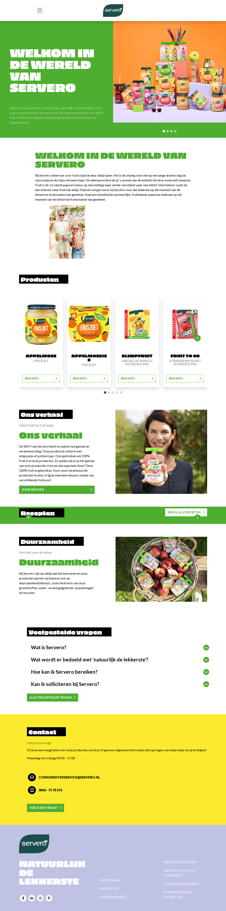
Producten (109, 888)
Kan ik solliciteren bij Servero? (65, 684)
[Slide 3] (175, 131)
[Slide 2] (171, 131)
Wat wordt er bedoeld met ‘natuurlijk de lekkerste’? (89, 659)
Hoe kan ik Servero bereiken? (64, 672)
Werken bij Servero (180, 862)
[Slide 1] (167, 131)
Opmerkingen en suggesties (178, 894)
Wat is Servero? (48, 647)
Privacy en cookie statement (179, 873)
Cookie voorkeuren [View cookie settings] (181, 884)
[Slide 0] (164, 131)
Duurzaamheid (112, 897)
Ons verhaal (110, 880)
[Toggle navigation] (39, 10)
